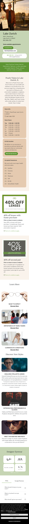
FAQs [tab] (6, 481)
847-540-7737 (7, 40)
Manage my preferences (14, 521)
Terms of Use (9, 510)
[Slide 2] (14, 473)
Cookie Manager (12, 511)
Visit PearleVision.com (10, 50)
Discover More (14, 306)
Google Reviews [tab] (19, 481)
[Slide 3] (17, 473)
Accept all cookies (14, 514)
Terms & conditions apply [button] (12, 231)
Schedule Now (8, 47)
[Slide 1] (12, 473)
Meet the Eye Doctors (11, 153)
